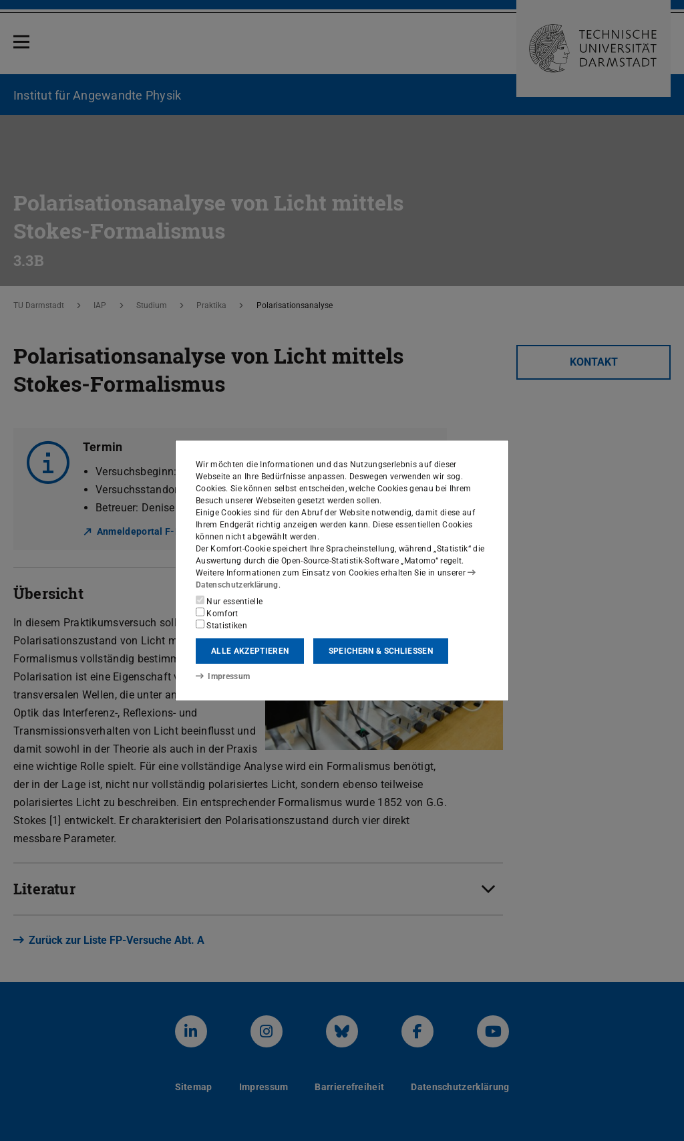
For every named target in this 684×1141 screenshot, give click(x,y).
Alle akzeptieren (250, 651)
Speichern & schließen (381, 651)
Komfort (217, 613)
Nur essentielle (229, 601)
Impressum (223, 676)
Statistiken (221, 625)
